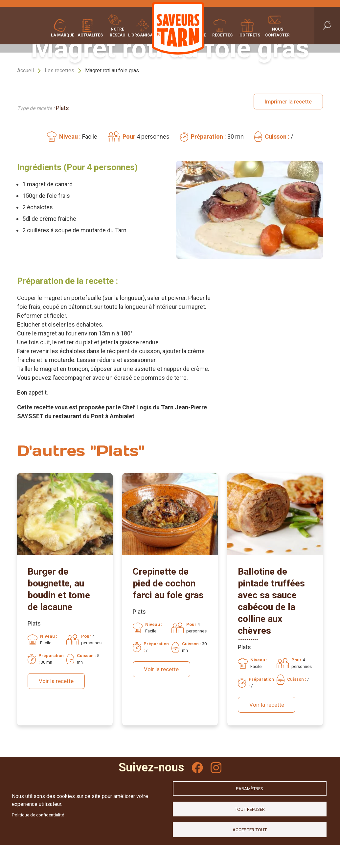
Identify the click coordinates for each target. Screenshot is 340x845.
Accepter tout (250, 829)
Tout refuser (250, 807)
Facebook (197, 763)
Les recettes (59, 70)
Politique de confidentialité (38, 813)
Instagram (216, 763)
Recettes (237, 34)
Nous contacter (292, 31)
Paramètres (249, 786)
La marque (47, 34)
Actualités (74, 34)
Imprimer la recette (286, 98)
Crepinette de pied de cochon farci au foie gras (168, 578)
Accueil (25, 70)
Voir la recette (57, 676)
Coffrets (265, 34)
